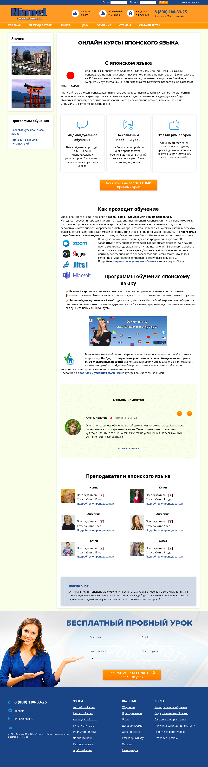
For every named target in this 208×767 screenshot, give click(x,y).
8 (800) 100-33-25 (171, 11)
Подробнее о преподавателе (96, 503)
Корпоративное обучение (171, 707)
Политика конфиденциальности (175, 725)
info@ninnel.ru (24, 719)
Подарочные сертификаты (171, 713)
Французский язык (85, 719)
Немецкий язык (83, 713)
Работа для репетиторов (170, 732)
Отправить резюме (167, 738)
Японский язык (82, 738)
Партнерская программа (170, 719)
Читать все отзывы (128, 448)
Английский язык (84, 707)
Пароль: (143, 2)
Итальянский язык (85, 732)
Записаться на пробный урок (128, 185)
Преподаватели (132, 713)
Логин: (115, 2)
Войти (163, 2)
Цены (125, 719)
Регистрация (130, 750)
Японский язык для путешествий (24, 141)
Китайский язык (83, 744)
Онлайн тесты (131, 732)
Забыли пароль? (191, 2)
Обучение (128, 707)
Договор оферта (132, 725)
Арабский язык (82, 750)
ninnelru (20, 711)
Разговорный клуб (133, 738)
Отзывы (127, 744)
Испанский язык (83, 725)
